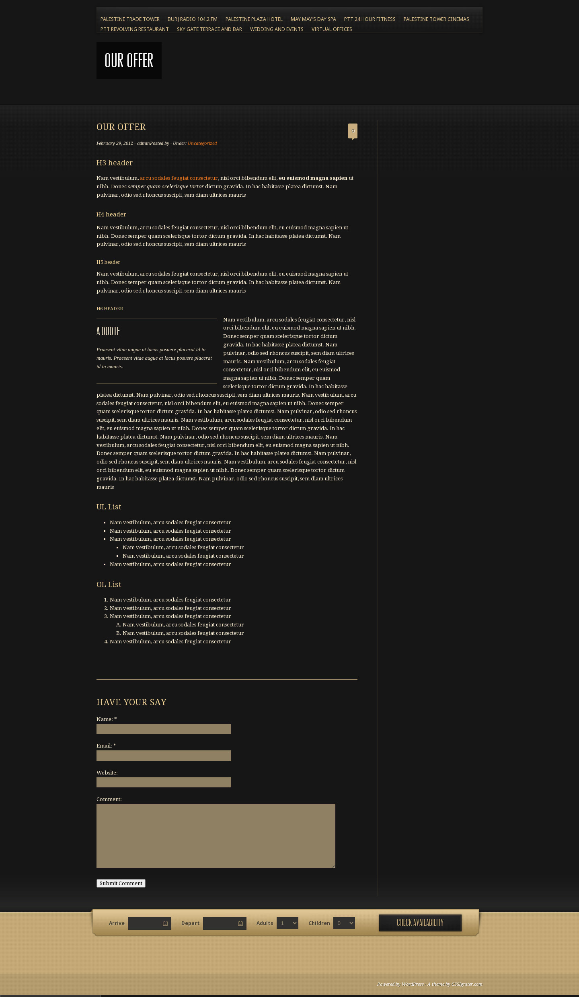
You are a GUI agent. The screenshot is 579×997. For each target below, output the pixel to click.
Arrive (117, 923)
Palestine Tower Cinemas (436, 19)
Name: (106, 719)
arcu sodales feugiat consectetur (179, 178)
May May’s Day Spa (313, 19)
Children (319, 923)
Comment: (109, 799)
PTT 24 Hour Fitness (370, 19)
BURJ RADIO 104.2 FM (193, 19)
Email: (106, 746)
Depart (190, 923)
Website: (107, 773)
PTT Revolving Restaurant (135, 29)
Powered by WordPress (400, 984)
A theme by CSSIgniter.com (454, 984)
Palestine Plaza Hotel (254, 19)
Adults (265, 923)
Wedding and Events (277, 29)
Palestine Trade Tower (130, 19)
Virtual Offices (332, 29)
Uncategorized (202, 143)
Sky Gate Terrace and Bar (209, 29)
